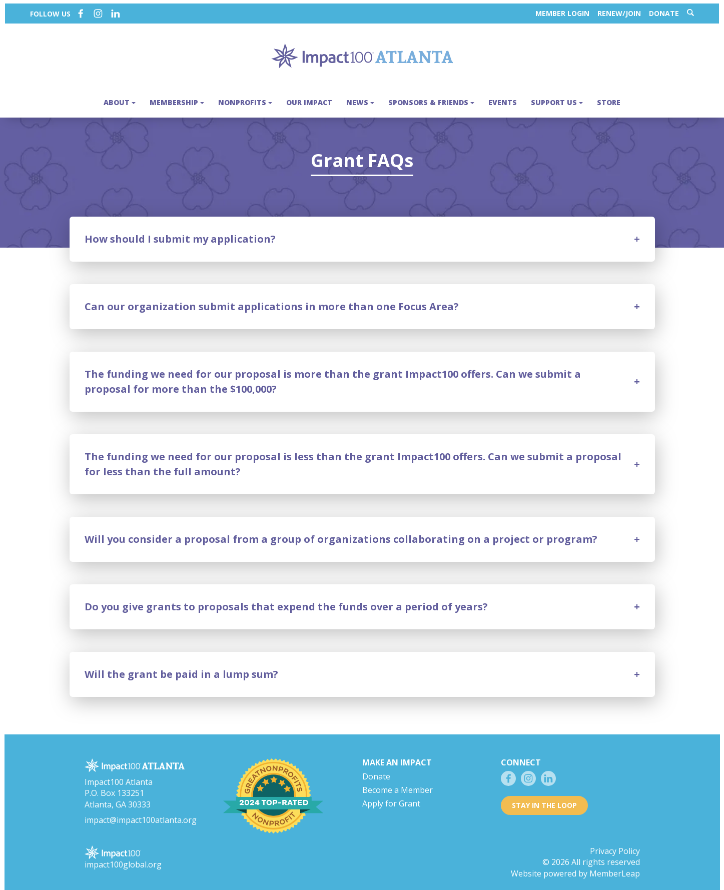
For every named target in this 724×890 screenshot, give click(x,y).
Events (502, 99)
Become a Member (397, 783)
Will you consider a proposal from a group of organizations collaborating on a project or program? (341, 532)
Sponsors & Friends (431, 99)
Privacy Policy (615, 843)
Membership (177, 99)
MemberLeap (614, 866)
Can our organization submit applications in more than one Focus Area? (272, 300)
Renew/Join (624, 10)
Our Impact (309, 99)
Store (608, 99)
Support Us (557, 99)
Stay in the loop (544, 798)
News (360, 99)
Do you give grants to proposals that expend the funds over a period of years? (286, 600)
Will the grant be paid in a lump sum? (181, 667)
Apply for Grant (391, 796)
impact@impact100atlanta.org (141, 812)
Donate (669, 10)
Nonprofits (245, 99)
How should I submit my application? (180, 232)
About (120, 99)
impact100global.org (123, 857)
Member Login (567, 10)
